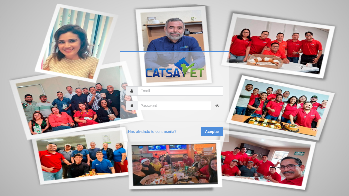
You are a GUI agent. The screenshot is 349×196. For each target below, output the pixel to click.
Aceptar (212, 131)
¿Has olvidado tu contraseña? (151, 131)
